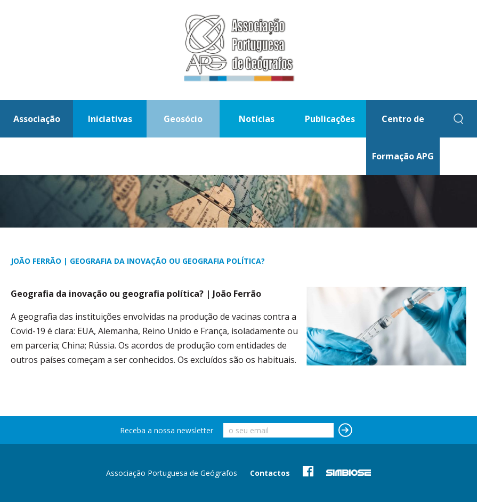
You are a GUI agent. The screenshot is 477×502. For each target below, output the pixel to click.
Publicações (330, 119)
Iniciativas (110, 119)
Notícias (256, 119)
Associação (36, 119)
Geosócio (183, 119)
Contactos (270, 473)
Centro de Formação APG (403, 137)
